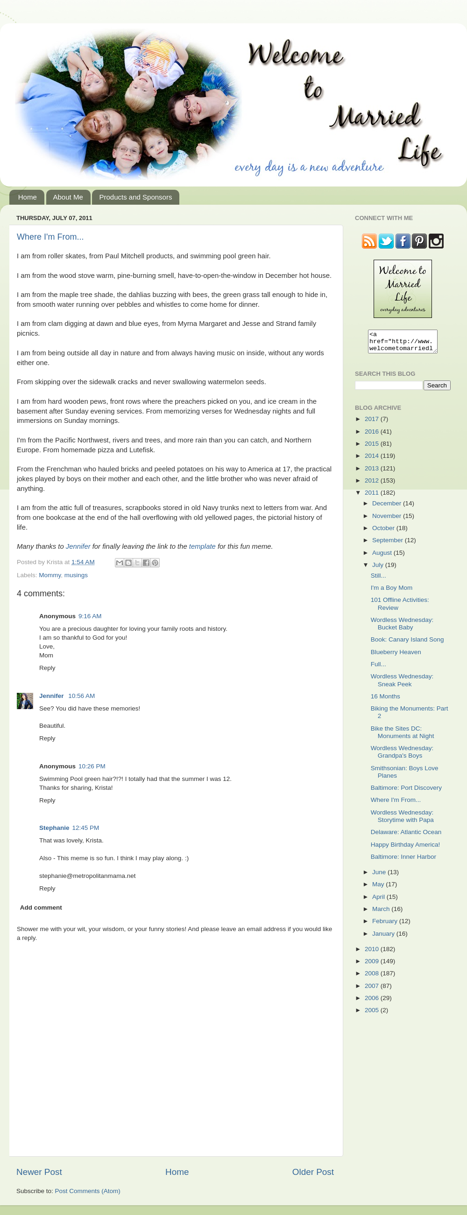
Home (27, 197)
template (202, 546)
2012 (373, 484)
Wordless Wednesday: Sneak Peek (402, 684)
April (379, 900)
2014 (373, 459)
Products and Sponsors (135, 197)
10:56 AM (81, 695)
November (387, 520)
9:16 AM (90, 616)
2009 (373, 965)
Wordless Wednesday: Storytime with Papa (402, 820)
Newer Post (39, 1172)
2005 (373, 1014)
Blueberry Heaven (396, 656)
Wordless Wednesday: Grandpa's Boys (402, 756)
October (384, 532)
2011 (373, 496)
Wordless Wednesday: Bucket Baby (402, 628)
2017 (373, 423)
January (384, 937)
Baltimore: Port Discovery (406, 791)
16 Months (385, 700)
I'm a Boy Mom (392, 591)
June (380, 876)
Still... (378, 579)
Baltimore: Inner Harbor (403, 860)
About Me (68, 197)
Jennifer (78, 546)
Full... (378, 668)
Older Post (313, 1172)
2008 (373, 977)
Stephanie (54, 827)
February (385, 925)
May (379, 888)
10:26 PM (92, 766)
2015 (373, 447)
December (387, 507)
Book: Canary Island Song (407, 643)
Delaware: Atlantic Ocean (406, 836)
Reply (47, 667)
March (381, 913)
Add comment (41, 907)
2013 (373, 472)
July (378, 569)
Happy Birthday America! (405, 848)
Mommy (50, 575)
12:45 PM (85, 827)
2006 (373, 1002)
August (383, 556)
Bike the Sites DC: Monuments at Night (402, 736)
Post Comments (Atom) (87, 1190)
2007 (373, 990)
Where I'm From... (50, 237)
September (388, 544)
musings (76, 575)
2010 (373, 953)
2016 (373, 435)
